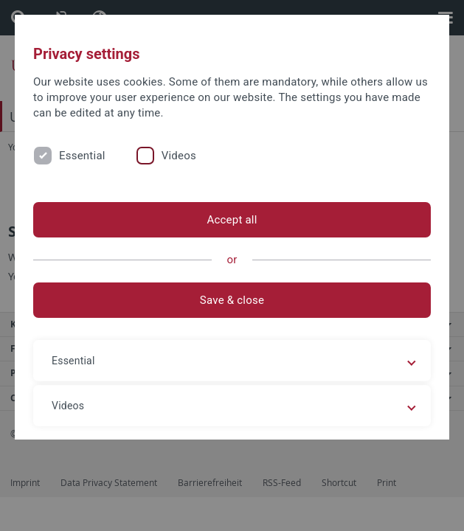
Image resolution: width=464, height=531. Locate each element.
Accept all (232, 219)
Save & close (232, 300)
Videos (179, 155)
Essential (82, 155)
